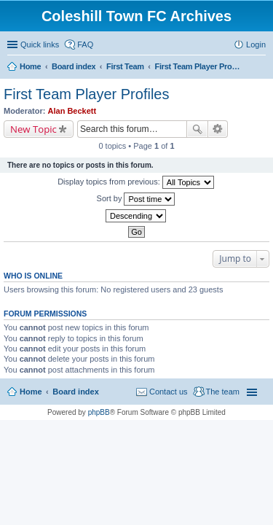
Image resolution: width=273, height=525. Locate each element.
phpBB (99, 412)
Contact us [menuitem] (168, 391)
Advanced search (218, 129)
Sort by (136, 199)
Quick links (39, 44)
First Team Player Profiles (86, 94)
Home (31, 391)
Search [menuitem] (260, 68)
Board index (75, 391)
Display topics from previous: (136, 182)
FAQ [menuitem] (85, 44)
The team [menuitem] (223, 391)
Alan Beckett (72, 110)
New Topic (33, 129)
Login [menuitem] (256, 44)
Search (197, 129)
